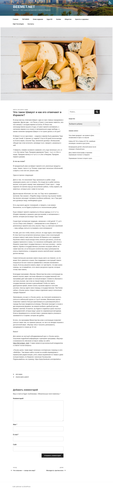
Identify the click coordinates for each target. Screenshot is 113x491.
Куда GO (49, 19)
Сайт (15, 444)
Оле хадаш (19, 374)
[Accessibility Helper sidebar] (110, 2)
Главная (15, 19)
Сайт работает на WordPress (21, 486)
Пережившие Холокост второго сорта (80, 158)
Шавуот (26, 377)
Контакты (31, 24)
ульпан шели (20, 377)
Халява (58, 19)
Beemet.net (24, 7)
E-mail (16, 434)
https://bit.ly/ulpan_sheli (21, 343)
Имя (15, 424)
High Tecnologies (18, 24)
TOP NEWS (25, 19)
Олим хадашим (38, 19)
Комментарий (18, 398)
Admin (26, 109)
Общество (68, 19)
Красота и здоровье (81, 19)
